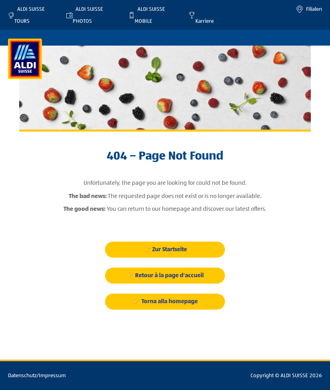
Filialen (309, 9)
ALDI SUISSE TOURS (26, 15)
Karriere (201, 15)
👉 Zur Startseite (165, 249)
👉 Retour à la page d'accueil (165, 275)
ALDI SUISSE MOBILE (146, 15)
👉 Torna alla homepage (165, 301)
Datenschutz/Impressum (37, 375)
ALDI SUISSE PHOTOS (84, 15)
